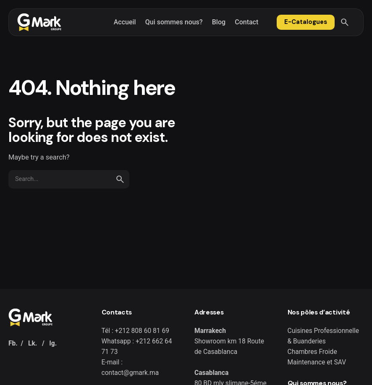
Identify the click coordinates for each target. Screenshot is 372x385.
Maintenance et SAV (317, 362)
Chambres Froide (312, 352)
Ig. (53, 343)
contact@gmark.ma (130, 373)
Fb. (13, 343)
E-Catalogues (305, 22)
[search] (120, 179)
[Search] (345, 22)
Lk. (32, 343)
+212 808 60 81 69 (142, 331)
